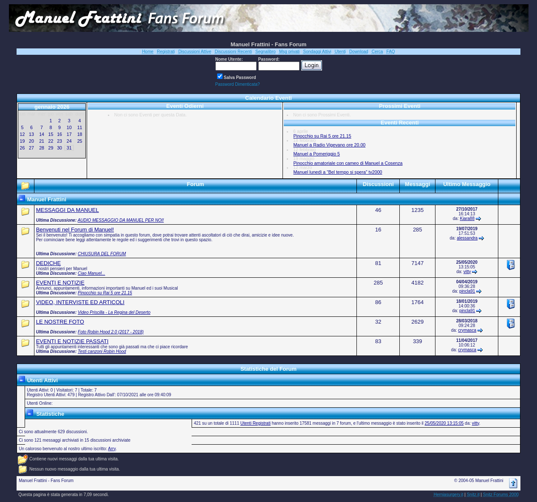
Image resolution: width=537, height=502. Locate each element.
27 (31, 147)
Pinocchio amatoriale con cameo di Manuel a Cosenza (347, 163)
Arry (112, 448)
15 (51, 134)
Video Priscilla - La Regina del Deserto (114, 312)
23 (59, 141)
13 (31, 134)
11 (79, 127)
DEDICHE (48, 263)
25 (79, 141)
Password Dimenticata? (237, 84)
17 (69, 134)
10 (69, 127)
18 (79, 134)
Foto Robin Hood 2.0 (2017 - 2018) (111, 332)
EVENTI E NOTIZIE (60, 282)
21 (41, 141)
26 (22, 147)
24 (69, 141)
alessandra (467, 238)
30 (59, 147)
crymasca (467, 330)
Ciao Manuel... (91, 273)
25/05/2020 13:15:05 (444, 423)
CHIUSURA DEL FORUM (102, 253)
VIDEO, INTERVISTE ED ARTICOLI (80, 302)
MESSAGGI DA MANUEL (67, 210)
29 (51, 147)
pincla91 (467, 291)
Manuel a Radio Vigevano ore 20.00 (329, 144)
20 (31, 141)
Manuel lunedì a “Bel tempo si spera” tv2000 (337, 172)
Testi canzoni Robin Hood (102, 351)
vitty (467, 271)
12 (22, 134)
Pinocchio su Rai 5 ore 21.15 (322, 135)
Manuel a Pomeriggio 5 (316, 153)
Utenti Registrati (255, 423)
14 (41, 134)
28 (41, 147)
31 (69, 147)
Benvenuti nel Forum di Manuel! (75, 229)
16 (59, 134)
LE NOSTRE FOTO (60, 322)
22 (51, 141)
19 (22, 141)
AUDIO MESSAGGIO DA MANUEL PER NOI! (121, 220)
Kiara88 (467, 218)
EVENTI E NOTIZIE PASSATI (72, 341)
